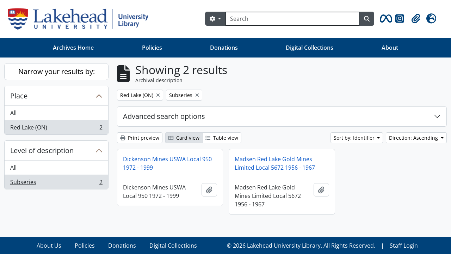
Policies (152, 48)
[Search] (292, 19)
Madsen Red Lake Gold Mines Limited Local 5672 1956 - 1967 (275, 163)
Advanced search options (164, 116)
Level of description (42, 150)
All (13, 113)
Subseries (56, 183)
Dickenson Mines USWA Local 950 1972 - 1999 (167, 163)
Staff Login (404, 245)
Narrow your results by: (56, 71)
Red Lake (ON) (56, 128)
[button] (385, 18)
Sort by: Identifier (355, 137)
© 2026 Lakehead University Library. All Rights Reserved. (301, 245)
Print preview (139, 137)
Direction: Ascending (414, 137)
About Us (49, 245)
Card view (183, 137)
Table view (221, 137)
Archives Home (73, 48)
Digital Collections (309, 48)
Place (18, 96)
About (390, 48)
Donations (224, 48)
